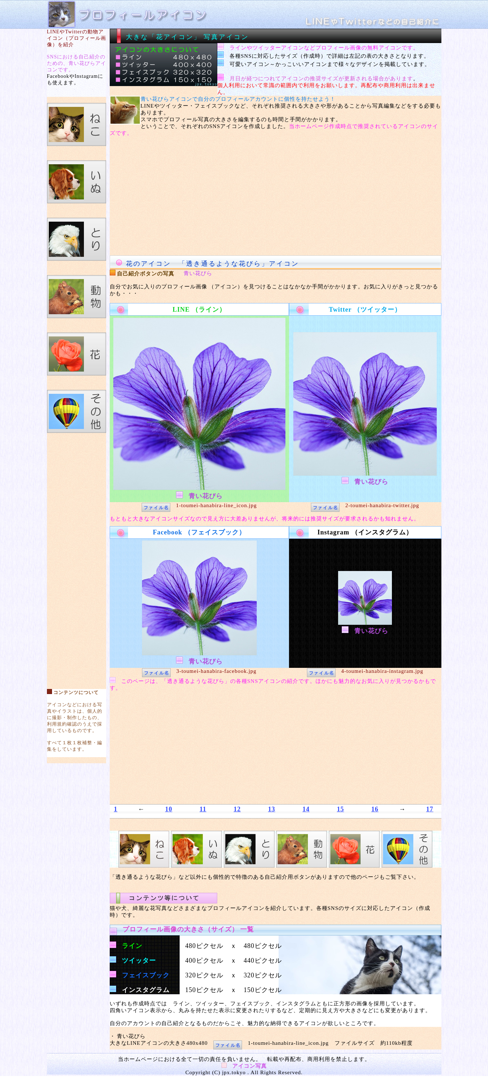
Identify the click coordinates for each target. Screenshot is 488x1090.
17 (429, 809)
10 (168, 809)
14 (306, 809)
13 (271, 809)
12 (237, 809)
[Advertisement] (76, 557)
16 (375, 809)
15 (340, 809)
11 (202, 809)
